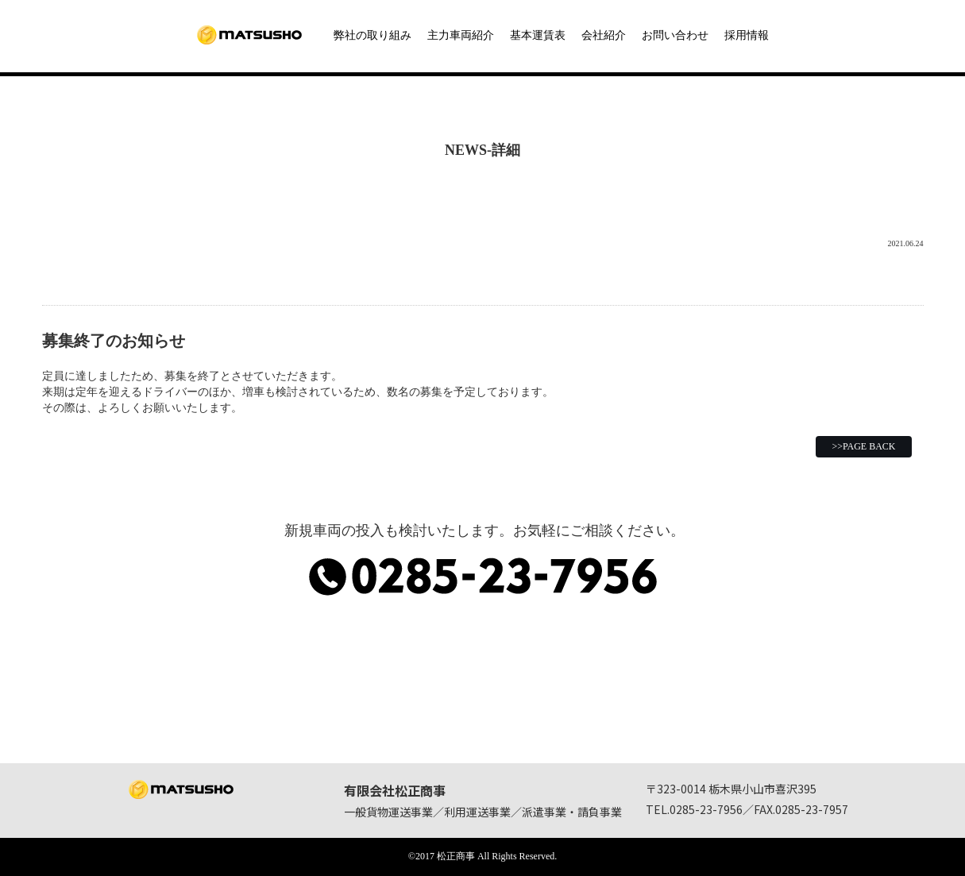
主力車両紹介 (460, 35)
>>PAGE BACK (863, 446)
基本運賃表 (537, 35)
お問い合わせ (675, 35)
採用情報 (746, 35)
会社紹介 (603, 35)
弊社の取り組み (372, 35)
